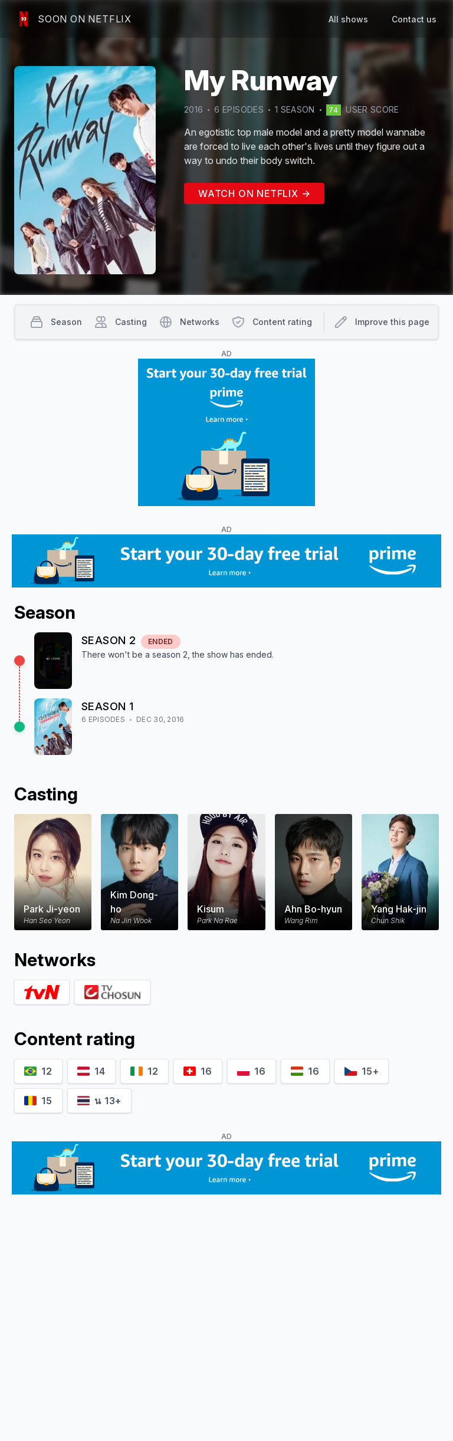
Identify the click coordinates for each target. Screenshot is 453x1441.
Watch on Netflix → (254, 193)
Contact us (414, 19)
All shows (348, 19)
